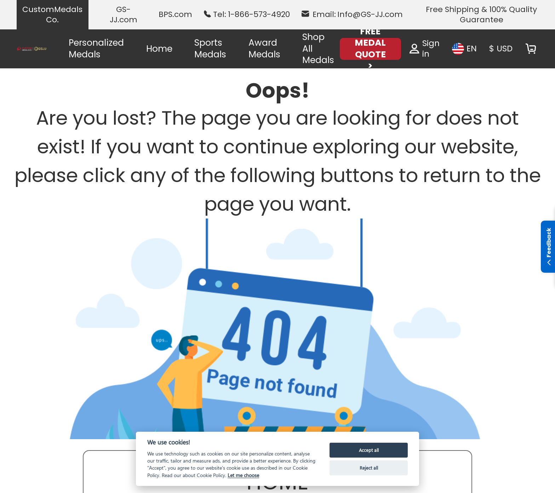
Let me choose (243, 475)
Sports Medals (210, 48)
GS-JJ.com (123, 15)
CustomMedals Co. (52, 15)
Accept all (369, 450)
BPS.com (175, 14)
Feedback (549, 247)
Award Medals (264, 48)
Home (159, 48)
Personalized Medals (96, 48)
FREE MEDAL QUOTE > (370, 49)
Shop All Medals (318, 48)
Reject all (369, 468)
